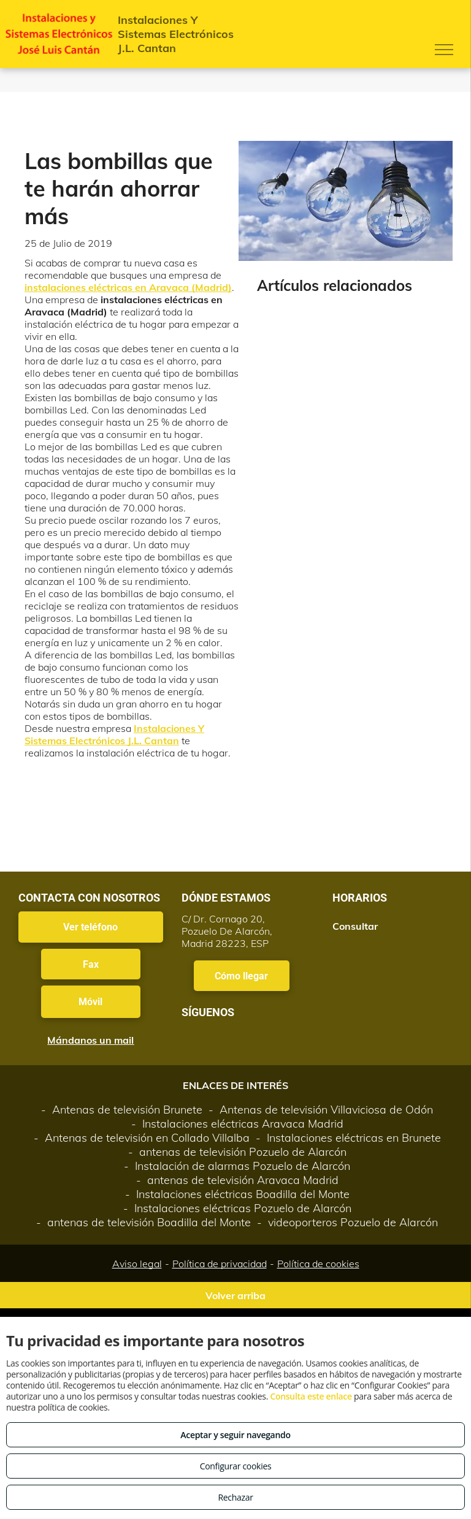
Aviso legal (137, 1263)
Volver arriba (235, 1295)
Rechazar (235, 1497)
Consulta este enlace (310, 1396)
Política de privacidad (219, 1263)
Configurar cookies (236, 1466)
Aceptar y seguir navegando (235, 1435)
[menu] (444, 50)
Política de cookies (318, 1263)
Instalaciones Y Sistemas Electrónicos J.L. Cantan (114, 734)
